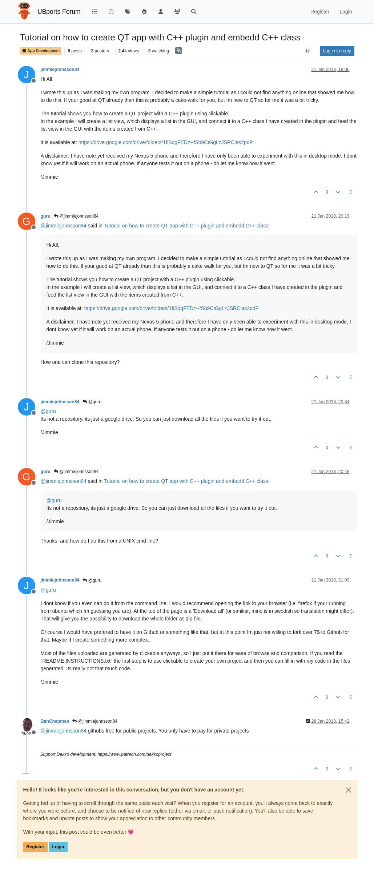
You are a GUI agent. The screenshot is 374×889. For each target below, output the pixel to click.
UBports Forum (59, 11)
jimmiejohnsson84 (60, 69)
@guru (92, 401)
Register (35, 846)
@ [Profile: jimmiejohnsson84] (64, 226)
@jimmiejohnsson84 (76, 216)
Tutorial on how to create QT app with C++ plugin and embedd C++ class (186, 226)
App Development (41, 50)
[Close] (348, 790)
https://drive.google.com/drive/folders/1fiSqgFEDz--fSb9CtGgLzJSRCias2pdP (166, 142)
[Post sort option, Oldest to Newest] (308, 51)
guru (46, 216)
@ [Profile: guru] (48, 411)
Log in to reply (337, 50)
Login (58, 846)
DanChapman (55, 721)
